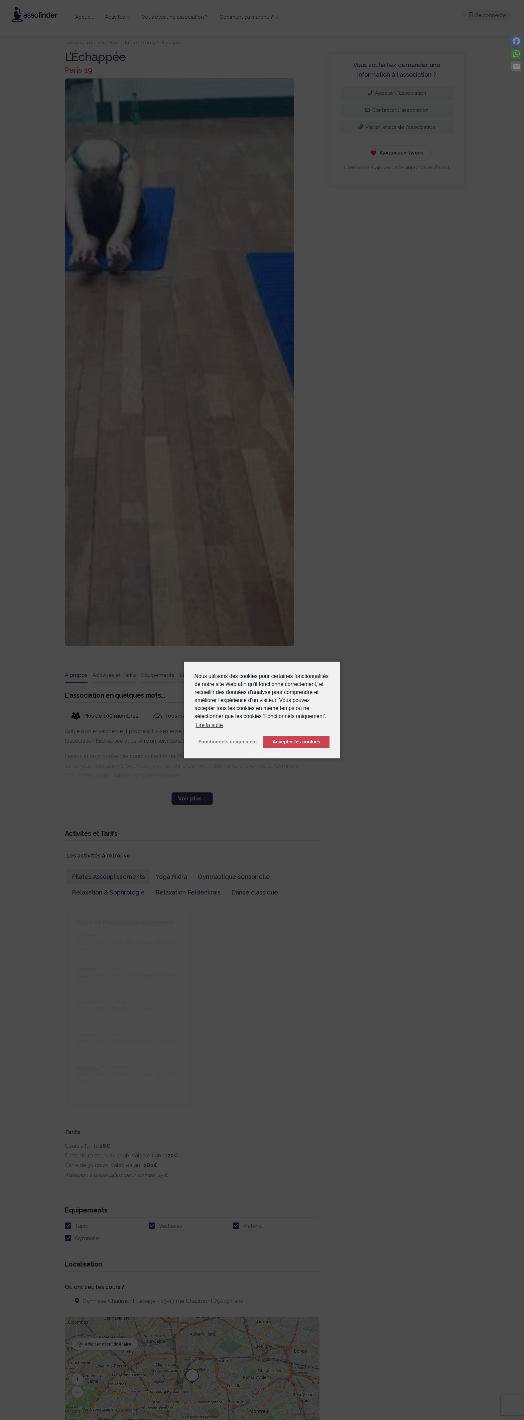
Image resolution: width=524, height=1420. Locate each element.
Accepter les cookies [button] (296, 741)
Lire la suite (209, 725)
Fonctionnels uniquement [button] (228, 741)
